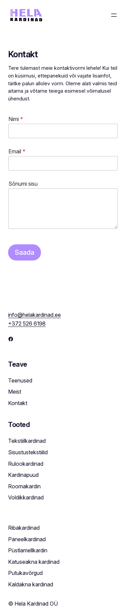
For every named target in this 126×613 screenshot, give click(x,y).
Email (17, 151)
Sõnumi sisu (23, 184)
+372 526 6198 (27, 323)
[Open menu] (114, 15)
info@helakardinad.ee (34, 314)
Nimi (15, 119)
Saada (24, 252)
